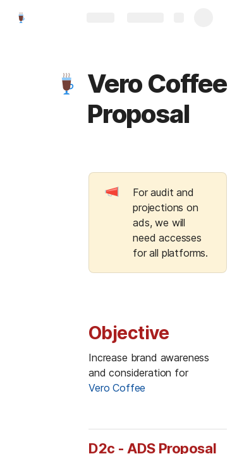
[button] (67, 83)
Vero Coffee (116, 387)
